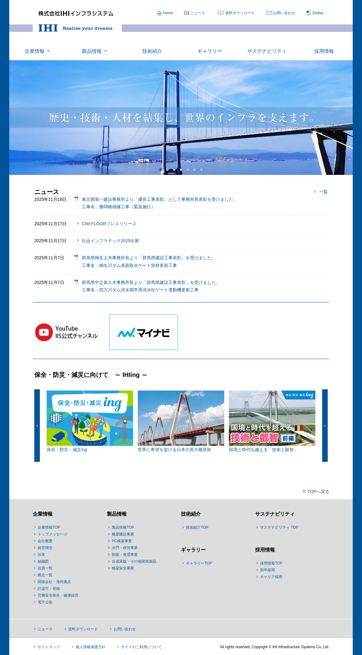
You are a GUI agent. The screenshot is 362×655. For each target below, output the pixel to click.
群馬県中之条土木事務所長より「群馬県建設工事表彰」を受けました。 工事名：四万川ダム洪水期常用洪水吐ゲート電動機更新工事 (151, 286)
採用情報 (265, 549)
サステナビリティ (275, 514)
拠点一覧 (45, 575)
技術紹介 (191, 514)
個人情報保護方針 (90, 647)
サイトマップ (49, 647)
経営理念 (45, 548)
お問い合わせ (284, 13)
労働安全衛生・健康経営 (58, 595)
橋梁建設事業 (123, 534)
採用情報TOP (271, 563)
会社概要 (45, 541)
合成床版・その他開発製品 (134, 561)
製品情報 (117, 514)
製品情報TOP (123, 527)
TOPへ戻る (318, 491)
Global (317, 13)
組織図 (43, 561)
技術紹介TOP (197, 527)
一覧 (323, 191)
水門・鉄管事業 (125, 548)
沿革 (41, 554)
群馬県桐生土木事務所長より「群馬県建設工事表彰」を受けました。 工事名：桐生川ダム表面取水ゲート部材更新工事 (149, 261)
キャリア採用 (271, 577)
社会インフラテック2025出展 (110, 240)
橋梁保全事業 (123, 568)
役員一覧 (45, 568)
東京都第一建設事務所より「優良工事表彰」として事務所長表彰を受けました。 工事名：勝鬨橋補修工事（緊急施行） (160, 203)
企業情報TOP (49, 527)
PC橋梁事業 (122, 541)
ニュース (197, 13)
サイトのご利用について (141, 647)
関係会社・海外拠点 (54, 582)
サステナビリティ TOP (279, 527)
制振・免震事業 (125, 554)
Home (168, 13)
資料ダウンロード (240, 13)
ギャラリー (193, 549)
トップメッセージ (52, 534)
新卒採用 (267, 570)
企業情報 (43, 514)
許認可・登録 (49, 588)
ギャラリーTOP (199, 563)
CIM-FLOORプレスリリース (109, 223)
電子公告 (45, 602)
